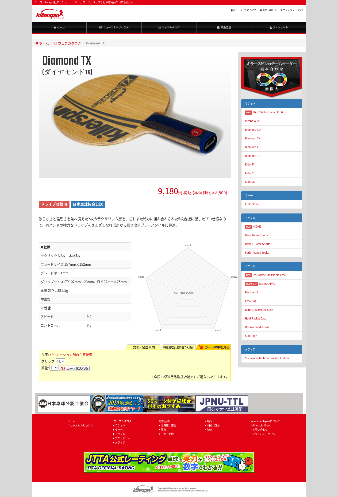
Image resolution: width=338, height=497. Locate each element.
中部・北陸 (166, 434)
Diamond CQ (253, 130)
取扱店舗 (224, 27)
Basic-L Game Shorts (257, 244)
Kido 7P (249, 173)
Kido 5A (249, 164)
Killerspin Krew (260, 425)
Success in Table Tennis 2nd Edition (267, 358)
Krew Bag (250, 301)
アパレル (119, 434)
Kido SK (250, 182)
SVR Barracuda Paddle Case (265, 275)
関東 (162, 430)
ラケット (119, 425)
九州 (208, 430)
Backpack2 (251, 292)
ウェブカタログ (169, 27)
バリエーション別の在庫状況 (71, 354)
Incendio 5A (252, 121)
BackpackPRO (260, 284)
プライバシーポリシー (293, 10)
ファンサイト (279, 27)
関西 (208, 421)
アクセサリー (121, 438)
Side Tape (251, 336)
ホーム (59, 27)
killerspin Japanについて (265, 421)
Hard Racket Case (255, 318)
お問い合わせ (268, 10)
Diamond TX (252, 138)
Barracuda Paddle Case (259, 310)
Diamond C (252, 147)
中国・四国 (212, 425)
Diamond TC (252, 156)
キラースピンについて (244, 10)
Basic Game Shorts (256, 235)
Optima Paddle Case (257, 327)
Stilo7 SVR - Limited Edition (265, 112)
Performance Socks (257, 253)
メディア (119, 443)
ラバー (118, 430)
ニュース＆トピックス (114, 27)
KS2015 (253, 227)
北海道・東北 (167, 425)
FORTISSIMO (252, 204)
